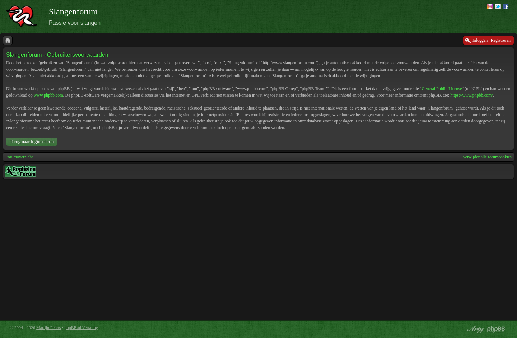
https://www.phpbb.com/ (471, 95)
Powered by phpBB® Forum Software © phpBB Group (496, 329)
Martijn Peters (48, 327)
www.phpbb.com (48, 95)
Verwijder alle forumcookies (487, 156)
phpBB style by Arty (474, 329)
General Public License (441, 88)
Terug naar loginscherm (32, 141)
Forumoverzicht (19, 156)
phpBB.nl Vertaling (81, 327)
